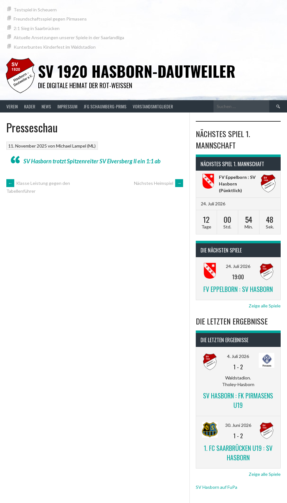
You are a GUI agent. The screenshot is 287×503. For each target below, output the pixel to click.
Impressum (67, 106)
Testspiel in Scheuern (35, 9)
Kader (29, 106)
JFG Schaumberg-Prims (105, 106)
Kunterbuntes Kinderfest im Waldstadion (55, 47)
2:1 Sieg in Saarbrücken (37, 28)
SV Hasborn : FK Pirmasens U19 (238, 400)
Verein (12, 106)
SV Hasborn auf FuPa (216, 487)
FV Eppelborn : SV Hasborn (238, 289)
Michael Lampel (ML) (76, 145)
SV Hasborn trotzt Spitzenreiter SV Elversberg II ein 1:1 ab (92, 161)
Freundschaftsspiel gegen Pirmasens (50, 18)
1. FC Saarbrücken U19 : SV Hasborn (238, 452)
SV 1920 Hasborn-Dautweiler (136, 71)
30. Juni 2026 (238, 425)
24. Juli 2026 (238, 266)
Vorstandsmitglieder (153, 106)
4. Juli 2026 (238, 356)
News (46, 106)
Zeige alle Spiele (265, 305)
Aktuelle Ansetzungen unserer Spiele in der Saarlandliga (69, 37)
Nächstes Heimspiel (158, 183)
